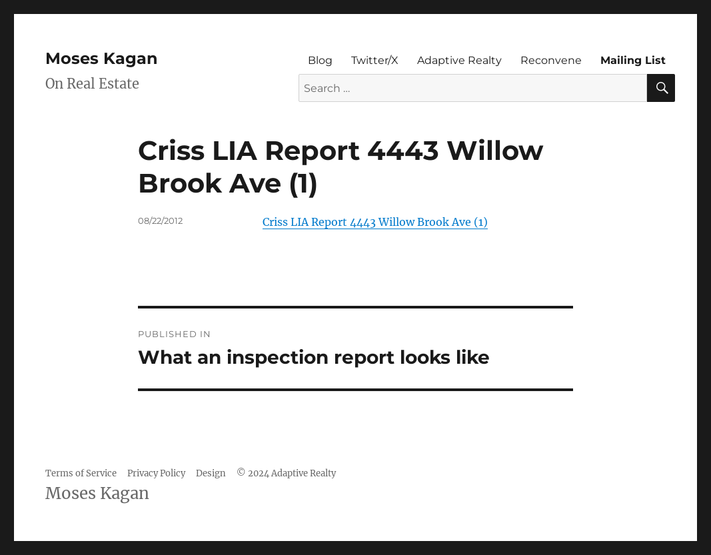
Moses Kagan (101, 58)
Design (211, 473)
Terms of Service (81, 473)
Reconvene (551, 60)
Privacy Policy (156, 473)
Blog (320, 60)
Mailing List (633, 60)
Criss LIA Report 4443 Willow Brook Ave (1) (375, 222)
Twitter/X (374, 60)
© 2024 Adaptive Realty (286, 473)
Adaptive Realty (459, 60)
